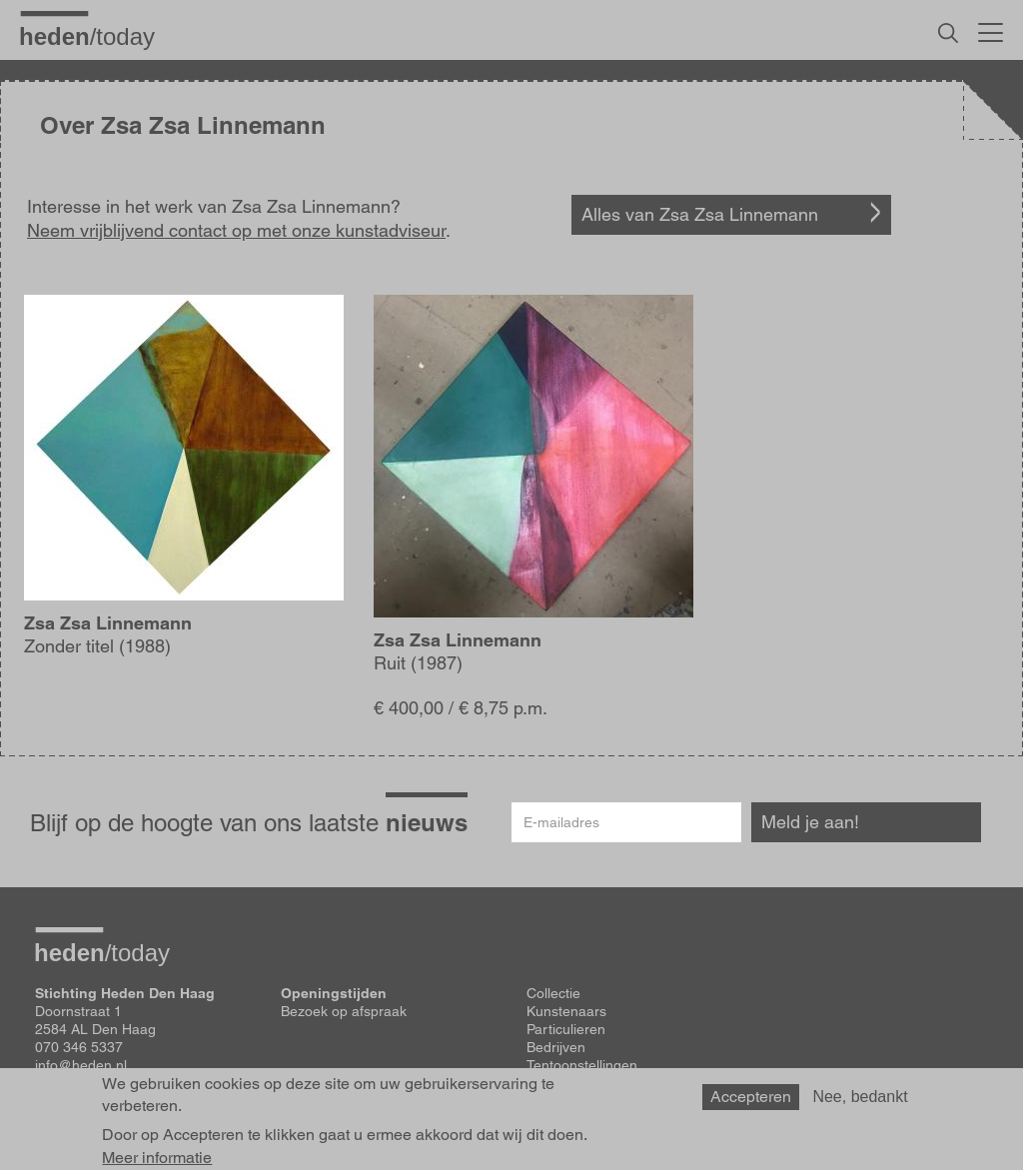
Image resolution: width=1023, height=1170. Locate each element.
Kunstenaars (566, 1011)
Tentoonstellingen (581, 1065)
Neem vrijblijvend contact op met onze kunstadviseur (236, 230)
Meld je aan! (810, 821)
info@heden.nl (81, 1065)
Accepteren (750, 1105)
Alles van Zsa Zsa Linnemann (699, 214)
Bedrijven (555, 1047)
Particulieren (565, 1029)
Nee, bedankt (859, 1105)
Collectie (553, 993)
